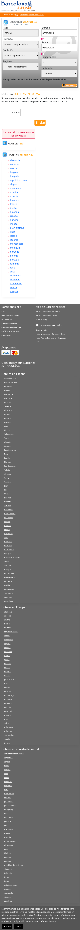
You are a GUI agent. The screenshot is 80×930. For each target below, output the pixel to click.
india (6, 813)
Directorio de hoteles (10, 315)
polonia (14, 255)
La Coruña (8, 517)
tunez (6, 877)
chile (6, 773)
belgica (14, 172)
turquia (14, 291)
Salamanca (8, 434)
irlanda (14, 223)
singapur (8, 869)
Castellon (8, 541)
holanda (14, 212)
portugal (14, 259)
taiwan (7, 881)
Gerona (7, 482)
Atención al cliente (9, 323)
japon (6, 825)
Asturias (7, 505)
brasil (6, 765)
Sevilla (7, 529)
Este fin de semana (36, 14)
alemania (15, 160)
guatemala (8, 801)
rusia (12, 267)
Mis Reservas (6, 319)
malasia (7, 837)
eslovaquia (15, 275)
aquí (54, 921)
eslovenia (15, 279)
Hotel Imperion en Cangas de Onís (50, 334)
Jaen (6, 486)
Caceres (7, 446)
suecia (13, 287)
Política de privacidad (10, 331)
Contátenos (6, 335)
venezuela (8, 893)
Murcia (7, 430)
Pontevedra (9, 589)
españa (14, 192)
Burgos (7, 414)
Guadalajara (9, 577)
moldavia (15, 247)
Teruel (7, 438)
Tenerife (7, 406)
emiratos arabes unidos (14, 753)
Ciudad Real (9, 573)
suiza (12, 271)
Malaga (7, 553)
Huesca (7, 422)
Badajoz (7, 569)
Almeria (7, 474)
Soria (6, 561)
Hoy (16, 14)
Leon (6, 426)
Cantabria (8, 509)
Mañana (23, 14)
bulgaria (14, 176)
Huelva (7, 390)
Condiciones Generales (11, 327)
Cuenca (7, 418)
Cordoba (8, 386)
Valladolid (8, 533)
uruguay (7, 889)
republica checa (18, 180)
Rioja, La (7, 402)
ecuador (7, 797)
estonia (14, 196)
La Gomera (9, 549)
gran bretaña (17, 227)
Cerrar (19, 926)
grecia (13, 208)
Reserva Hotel (41, 330)
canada (7, 769)
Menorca (8, 398)
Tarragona (8, 593)
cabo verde (9, 793)
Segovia (7, 497)
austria (13, 168)
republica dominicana (13, 865)
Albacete (8, 410)
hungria (14, 219)
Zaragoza (8, 597)
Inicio (3, 311)
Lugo (6, 490)
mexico (7, 833)
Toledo (7, 470)
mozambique (9, 841)
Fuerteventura (10, 450)
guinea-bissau (10, 805)
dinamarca (15, 188)
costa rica (8, 785)
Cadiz (6, 478)
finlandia (14, 200)
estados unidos (10, 885)
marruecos (8, 829)
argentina (8, 757)
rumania (14, 263)
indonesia (8, 817)
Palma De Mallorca (12, 557)
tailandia (8, 873)
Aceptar (7, 926)
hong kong (8, 809)
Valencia (7, 501)
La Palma (8, 581)
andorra (14, 164)
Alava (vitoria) (10, 378)
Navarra (7, 462)
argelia (7, 761)
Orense (7, 493)
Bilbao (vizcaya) (10, 382)
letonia (13, 235)
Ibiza (6, 454)
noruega (14, 251)
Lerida (7, 458)
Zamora (7, 565)
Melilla (7, 585)
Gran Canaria (9, 513)
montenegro (16, 243)
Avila (6, 537)
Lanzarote (8, 394)
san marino (16, 283)
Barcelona (8, 601)
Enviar (40, 122)
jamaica (7, 821)
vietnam (7, 897)
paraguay (8, 861)
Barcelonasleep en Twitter (47, 315)
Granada (8, 545)
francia (13, 204)
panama (7, 857)
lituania (14, 239)
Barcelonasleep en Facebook (48, 311)
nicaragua (8, 845)
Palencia (7, 525)
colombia (8, 781)
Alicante (7, 442)
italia (12, 231)
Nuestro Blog (41, 319)
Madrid (7, 521)
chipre (13, 184)
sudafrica (8, 901)
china (6, 777)
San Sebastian (10, 466)
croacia (14, 215)
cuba (6, 789)
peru (6, 849)
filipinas (7, 853)
